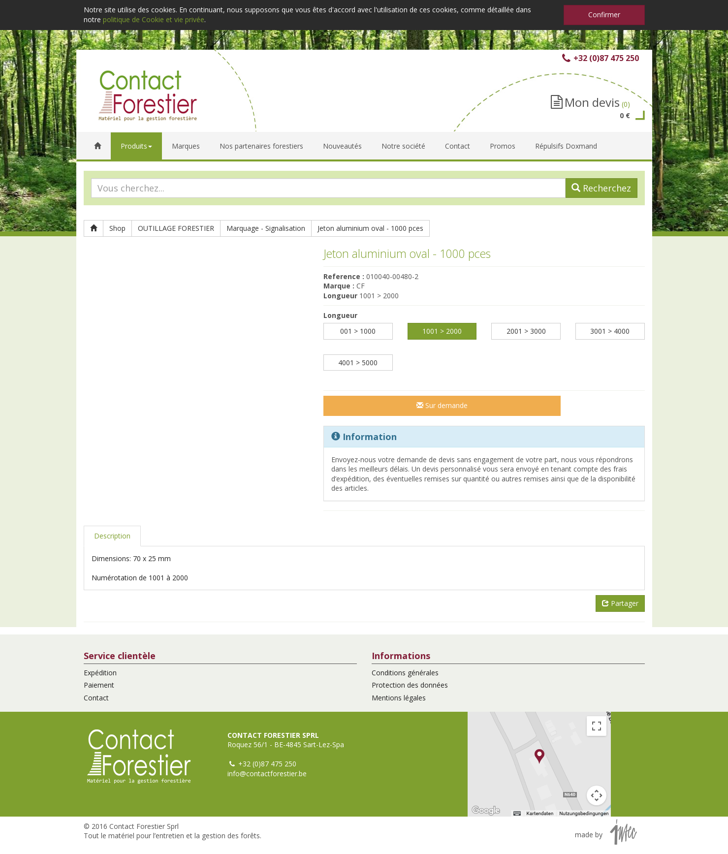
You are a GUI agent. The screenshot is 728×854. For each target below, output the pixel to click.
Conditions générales (405, 672)
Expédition (100, 672)
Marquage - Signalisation (265, 228)
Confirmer (604, 14)
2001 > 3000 (526, 331)
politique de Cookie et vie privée (153, 19)
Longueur (340, 315)
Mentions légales (399, 697)
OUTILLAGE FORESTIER (176, 228)
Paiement (99, 685)
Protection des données (410, 685)
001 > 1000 (358, 331)
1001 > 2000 (442, 331)
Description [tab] (112, 535)
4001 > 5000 (358, 362)
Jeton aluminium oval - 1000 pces (370, 228)
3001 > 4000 (610, 331)
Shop (117, 228)
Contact (96, 697)
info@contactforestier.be (267, 773)
